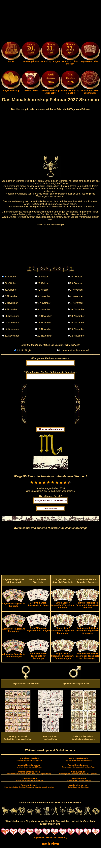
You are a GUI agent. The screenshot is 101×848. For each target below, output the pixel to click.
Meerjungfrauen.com (78, 786)
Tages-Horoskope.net (78, 766)
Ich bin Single (24, 350)
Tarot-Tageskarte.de (78, 759)
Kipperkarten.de (29, 779)
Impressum (39, 837)
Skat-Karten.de (78, 773)
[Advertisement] (50, 21)
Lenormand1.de (78, 779)
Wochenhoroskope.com (29, 773)
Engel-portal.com (29, 786)
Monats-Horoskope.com (29, 766)
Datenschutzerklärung (56, 837)
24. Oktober (11, 276)
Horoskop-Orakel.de (29, 759)
